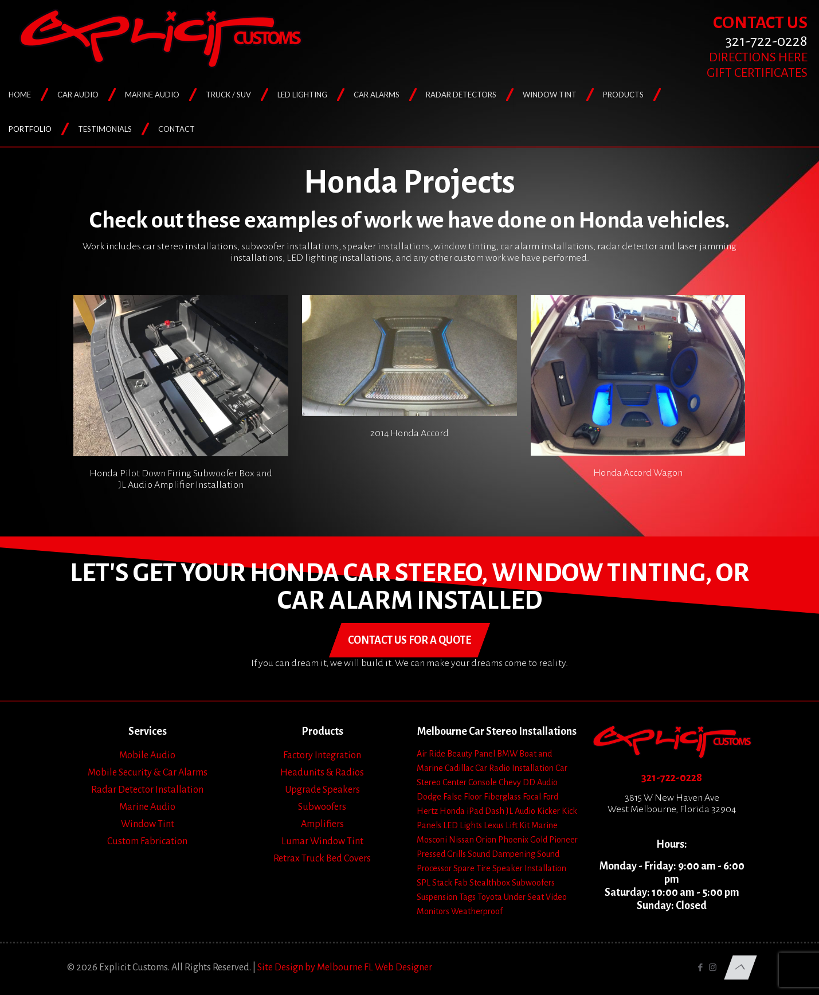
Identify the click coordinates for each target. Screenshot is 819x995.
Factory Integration (322, 755)
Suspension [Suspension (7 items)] (437, 897)
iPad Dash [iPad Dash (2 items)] (485, 811)
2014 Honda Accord (409, 433)
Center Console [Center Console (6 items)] (469, 782)
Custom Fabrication (147, 841)
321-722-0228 (671, 778)
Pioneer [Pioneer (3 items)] (563, 839)
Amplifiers (322, 824)
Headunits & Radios (322, 772)
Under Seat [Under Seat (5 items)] (524, 897)
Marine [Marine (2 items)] (544, 825)
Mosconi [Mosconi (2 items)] (432, 839)
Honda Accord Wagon (638, 473)
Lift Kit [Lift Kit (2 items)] (517, 825)
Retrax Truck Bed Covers (322, 858)
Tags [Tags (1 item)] (467, 897)
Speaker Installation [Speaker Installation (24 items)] (529, 868)
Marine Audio (147, 807)
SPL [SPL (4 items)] (423, 882)
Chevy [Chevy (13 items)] (510, 782)
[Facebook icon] (700, 967)
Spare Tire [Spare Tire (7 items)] (472, 868)
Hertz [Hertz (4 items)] (427, 811)
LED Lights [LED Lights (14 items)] (462, 825)
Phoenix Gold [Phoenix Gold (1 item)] (522, 839)
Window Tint (147, 824)
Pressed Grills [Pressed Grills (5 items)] (441, 854)
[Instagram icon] (712, 967)
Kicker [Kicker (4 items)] (548, 811)
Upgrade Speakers (322, 790)
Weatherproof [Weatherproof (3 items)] (477, 911)
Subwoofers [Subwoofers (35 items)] (533, 882)
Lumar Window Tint (322, 841)
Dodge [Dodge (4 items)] (429, 796)
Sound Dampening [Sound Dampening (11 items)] (501, 854)
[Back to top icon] (740, 967)
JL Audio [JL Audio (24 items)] (520, 811)
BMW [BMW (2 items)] (507, 753)
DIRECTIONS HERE (758, 57)
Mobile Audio (147, 755)
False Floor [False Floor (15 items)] (462, 796)
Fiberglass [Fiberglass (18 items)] (502, 796)
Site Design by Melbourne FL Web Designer (344, 967)
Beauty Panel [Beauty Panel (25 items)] (471, 753)
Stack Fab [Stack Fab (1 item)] (450, 882)
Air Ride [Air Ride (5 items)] (431, 753)
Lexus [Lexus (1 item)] (494, 825)
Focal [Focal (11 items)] (532, 796)
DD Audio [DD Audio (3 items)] (540, 782)
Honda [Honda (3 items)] (452, 811)
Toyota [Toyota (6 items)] (489, 897)
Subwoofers (322, 807)
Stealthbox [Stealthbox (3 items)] (489, 882)
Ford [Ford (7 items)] (550, 796)
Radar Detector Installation (147, 790)
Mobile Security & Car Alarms (147, 772)
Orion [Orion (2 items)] (486, 839)
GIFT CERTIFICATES (757, 73)
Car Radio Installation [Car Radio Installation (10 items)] (514, 768)
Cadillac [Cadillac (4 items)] (459, 768)
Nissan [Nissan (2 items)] (461, 839)
